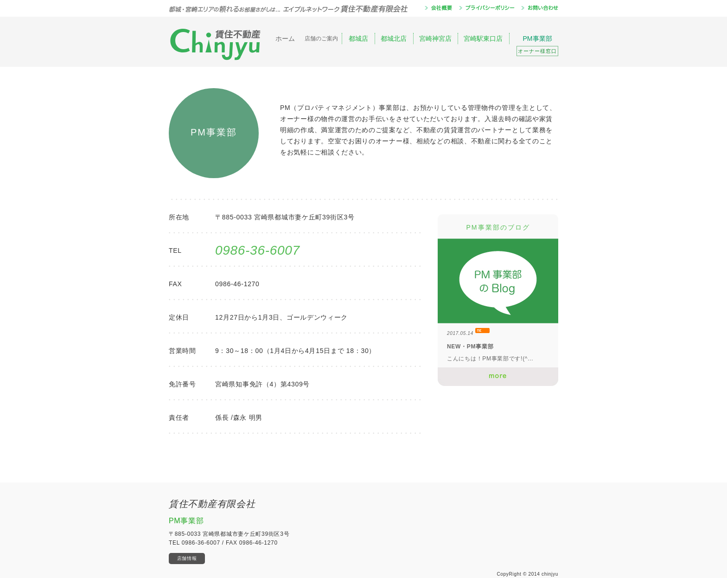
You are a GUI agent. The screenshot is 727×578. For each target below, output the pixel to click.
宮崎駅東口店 (483, 38)
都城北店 (394, 38)
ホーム (285, 38)
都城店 (358, 38)
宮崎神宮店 (435, 38)
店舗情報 (187, 558)
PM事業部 (537, 45)
